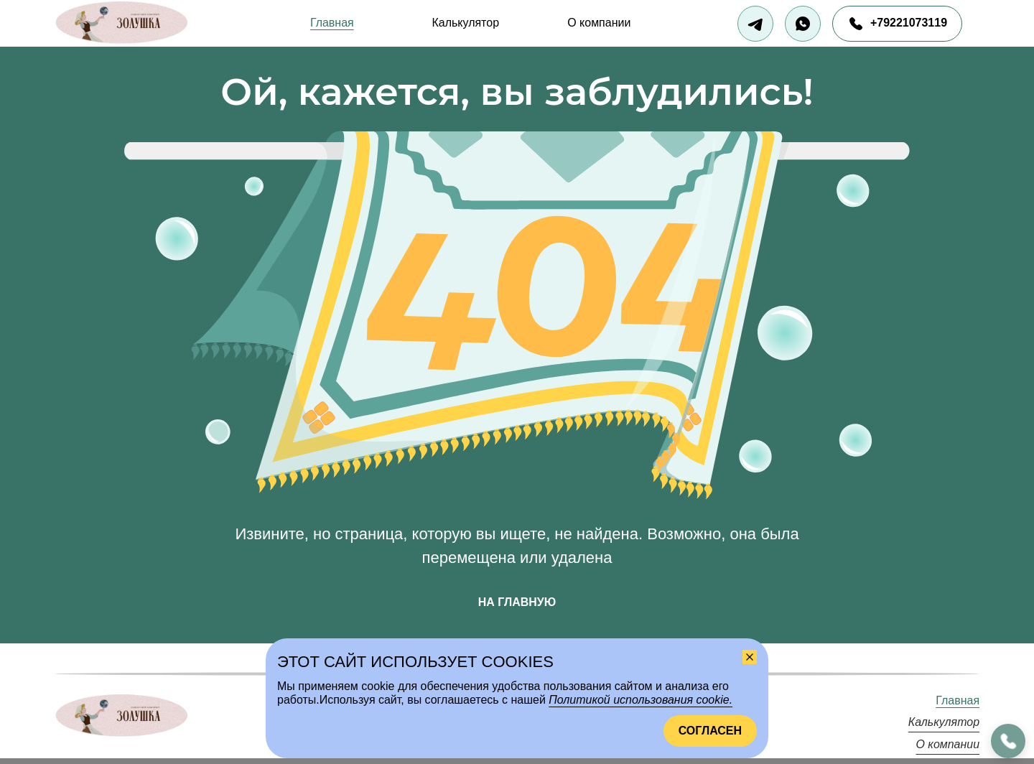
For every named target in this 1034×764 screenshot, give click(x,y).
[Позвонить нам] (897, 24)
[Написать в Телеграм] (755, 24)
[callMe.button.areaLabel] (1008, 741)
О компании (598, 23)
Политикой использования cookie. (640, 700)
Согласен (710, 731)
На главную (517, 602)
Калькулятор (465, 23)
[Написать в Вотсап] (803, 24)
